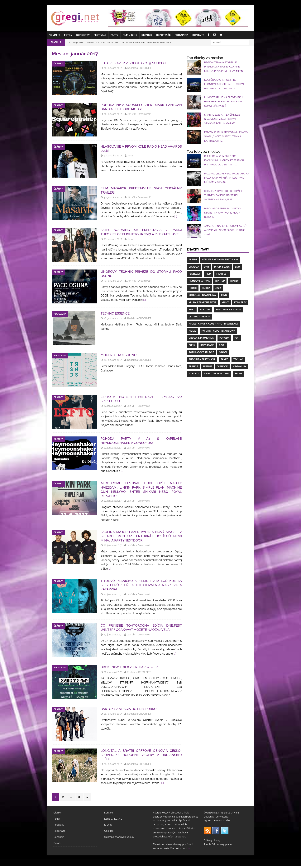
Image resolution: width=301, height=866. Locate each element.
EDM (237, 266)
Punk (192, 345)
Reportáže (163, 35)
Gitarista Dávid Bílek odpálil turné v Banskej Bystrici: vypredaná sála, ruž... (223, 195)
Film (208, 274)
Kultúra (205, 309)
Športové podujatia (216, 373)
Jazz (218, 288)
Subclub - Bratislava (202, 359)
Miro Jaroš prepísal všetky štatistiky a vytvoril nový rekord (222, 213)
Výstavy (194, 373)
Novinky (54, 35)
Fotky (68, 35)
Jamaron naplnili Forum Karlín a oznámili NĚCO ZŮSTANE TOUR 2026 (225, 230)
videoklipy (239, 366)
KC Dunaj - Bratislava (202, 295)
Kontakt (198, 35)
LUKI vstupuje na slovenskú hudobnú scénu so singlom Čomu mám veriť (223, 101)
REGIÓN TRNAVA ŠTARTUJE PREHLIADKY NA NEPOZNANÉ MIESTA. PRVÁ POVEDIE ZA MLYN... (224, 66)
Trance (193, 366)
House (193, 288)
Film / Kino (129, 35)
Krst (192, 309)
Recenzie (59, 837)
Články (57, 812)
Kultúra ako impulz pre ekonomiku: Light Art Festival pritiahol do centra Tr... (224, 84)
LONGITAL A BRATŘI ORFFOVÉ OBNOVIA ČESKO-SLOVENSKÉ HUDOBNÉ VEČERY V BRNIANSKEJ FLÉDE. (141, 755)
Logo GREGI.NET (114, 818)
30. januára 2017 (113, 68)
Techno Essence (115, 313)
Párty (114, 35)
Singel (223, 352)
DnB (206, 266)
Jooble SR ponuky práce (218, 844)
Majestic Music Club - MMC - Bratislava (213, 323)
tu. (189, 848)
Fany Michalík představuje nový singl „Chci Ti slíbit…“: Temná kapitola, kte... (226, 136)
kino (224, 295)
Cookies (108, 830)
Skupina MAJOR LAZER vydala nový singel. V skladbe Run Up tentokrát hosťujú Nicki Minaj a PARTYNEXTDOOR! (141, 536)
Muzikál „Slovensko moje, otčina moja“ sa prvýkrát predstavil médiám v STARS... (226, 178)
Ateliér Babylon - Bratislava (220, 259)
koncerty (240, 302)
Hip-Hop (220, 281)
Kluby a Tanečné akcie (202, 302)
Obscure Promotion (201, 338)
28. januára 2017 (113, 318)
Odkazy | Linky (212, 840)
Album (193, 259)
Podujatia (181, 35)
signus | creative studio (217, 820)
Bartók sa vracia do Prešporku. (129, 709)
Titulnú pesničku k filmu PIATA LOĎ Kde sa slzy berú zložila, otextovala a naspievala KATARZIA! (141, 585)
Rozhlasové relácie (201, 352)
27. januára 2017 (113, 405)
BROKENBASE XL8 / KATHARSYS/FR (129, 667)
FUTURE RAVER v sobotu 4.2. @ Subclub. (134, 63)
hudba (206, 288)
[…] (175, 216)
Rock (222, 345)
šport (238, 373)
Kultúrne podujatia (228, 309)
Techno (238, 359)
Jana (130, 155)
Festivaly (100, 35)
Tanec (224, 359)
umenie (207, 366)
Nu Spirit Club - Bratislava (218, 330)
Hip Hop (234, 281)
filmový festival (199, 281)
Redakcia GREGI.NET (139, 68)
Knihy (225, 302)
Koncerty (83, 35)
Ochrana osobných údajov (119, 837)
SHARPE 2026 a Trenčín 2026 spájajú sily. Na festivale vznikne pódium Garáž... (222, 119)
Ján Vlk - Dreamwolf (139, 114)
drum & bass (222, 266)
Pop (237, 338)
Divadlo (146, 35)
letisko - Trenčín (199, 316)
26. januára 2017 (113, 713)
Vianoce (222, 366)
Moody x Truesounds (119, 355)
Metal (192, 330)
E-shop (108, 824)
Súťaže (57, 843)
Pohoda (224, 338)
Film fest (222, 274)
